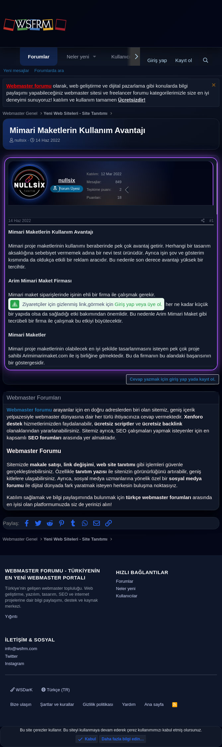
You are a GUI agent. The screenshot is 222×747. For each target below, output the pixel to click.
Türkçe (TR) (55, 689)
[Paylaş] (203, 221)
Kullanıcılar (123, 56)
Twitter (11, 656)
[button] (94, 56)
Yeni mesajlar (16, 70)
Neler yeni (78, 56)
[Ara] (205, 60)
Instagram (14, 663)
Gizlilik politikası (98, 704)
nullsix (21, 140)
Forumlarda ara (49, 70)
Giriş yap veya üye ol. (138, 304)
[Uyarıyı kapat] (213, 85)
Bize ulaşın (21, 704)
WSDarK (21, 689)
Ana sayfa (154, 704)
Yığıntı (11, 616)
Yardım (129, 704)
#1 (211, 220)
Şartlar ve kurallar (57, 704)
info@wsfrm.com (21, 648)
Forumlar (38, 56)
